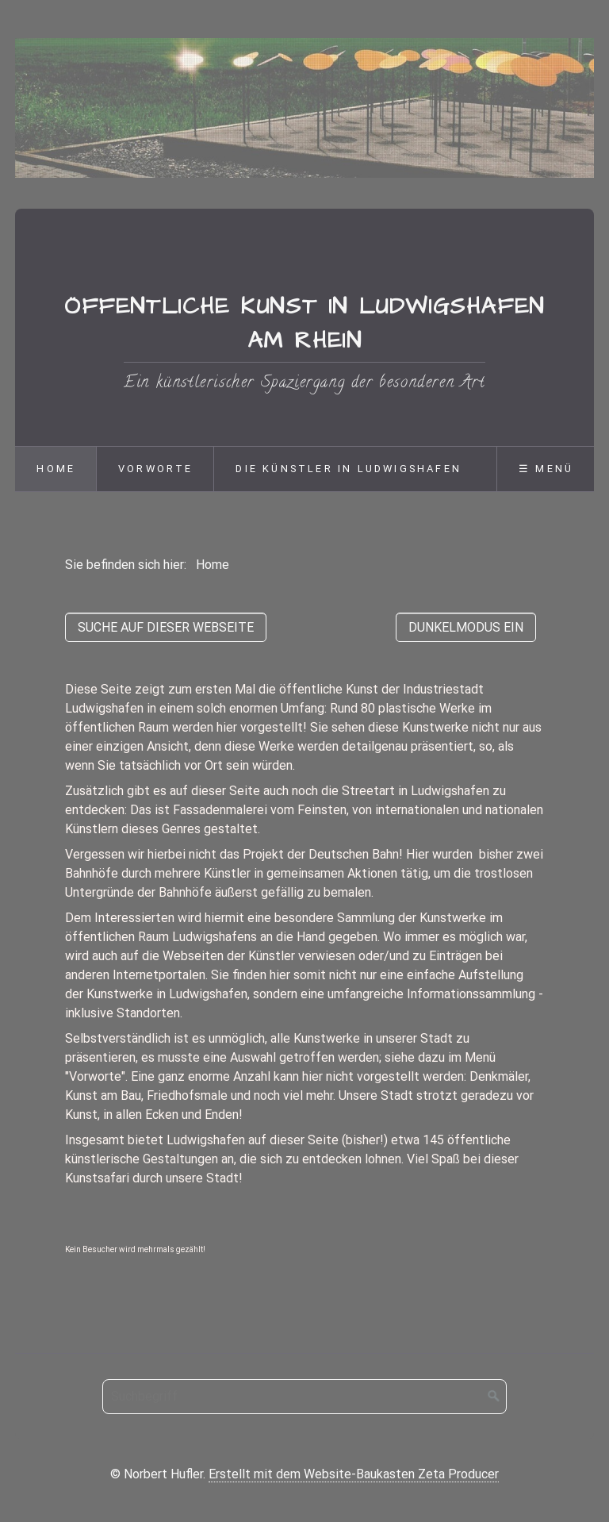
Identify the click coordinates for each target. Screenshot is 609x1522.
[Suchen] (494, 1396)
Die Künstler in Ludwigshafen (349, 469)
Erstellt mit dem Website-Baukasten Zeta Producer (354, 1474)
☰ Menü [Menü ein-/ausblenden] (546, 469)
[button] (165, 627)
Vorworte (155, 469)
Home (55, 469)
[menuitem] (55, 469)
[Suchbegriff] (304, 1396)
